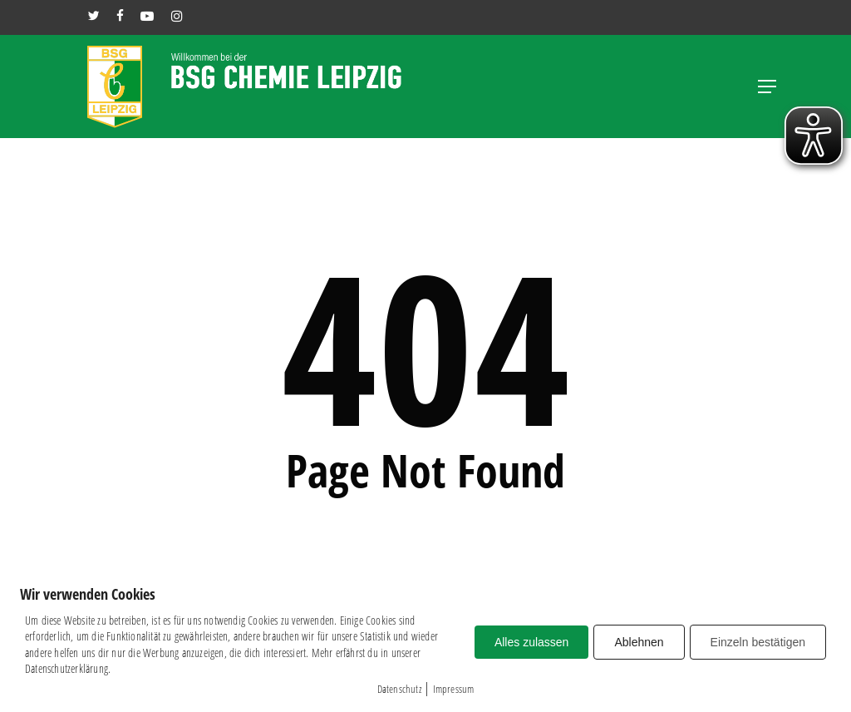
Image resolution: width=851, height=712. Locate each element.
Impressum (454, 688)
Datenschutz (399, 688)
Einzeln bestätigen (758, 642)
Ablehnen (638, 642)
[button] (767, 86)
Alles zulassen (531, 642)
